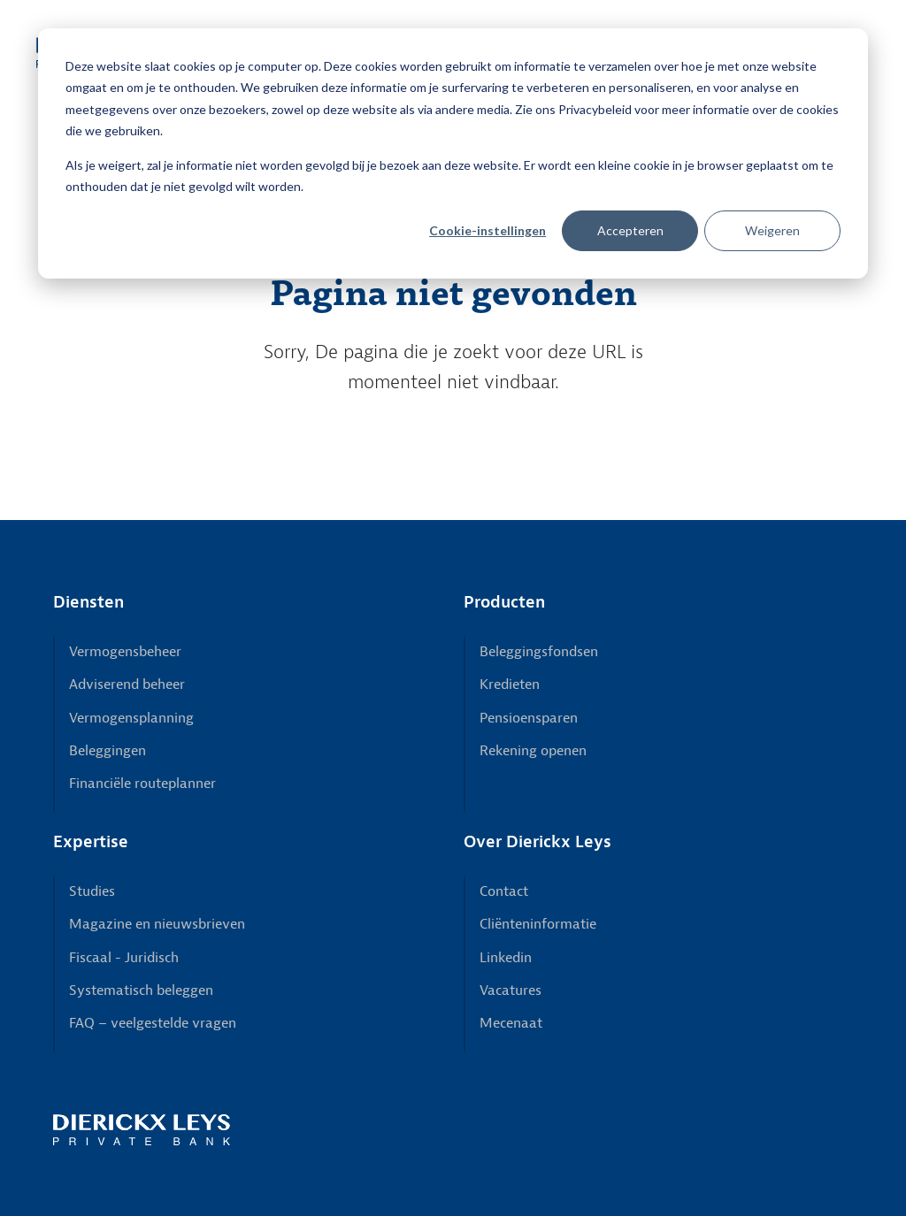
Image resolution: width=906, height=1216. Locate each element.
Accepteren (630, 230)
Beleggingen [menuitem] (107, 751)
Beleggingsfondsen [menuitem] (539, 652)
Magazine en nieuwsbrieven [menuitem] (157, 924)
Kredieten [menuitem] (510, 684)
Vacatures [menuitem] (510, 990)
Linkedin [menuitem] (506, 958)
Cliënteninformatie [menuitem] (538, 924)
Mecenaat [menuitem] (511, 1023)
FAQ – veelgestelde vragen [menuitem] (152, 1023)
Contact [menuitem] (504, 891)
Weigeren (772, 230)
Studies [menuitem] (92, 891)
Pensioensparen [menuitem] (529, 718)
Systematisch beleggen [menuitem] (141, 990)
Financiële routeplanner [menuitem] (142, 783)
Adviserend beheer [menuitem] (127, 684)
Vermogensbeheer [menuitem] (125, 652)
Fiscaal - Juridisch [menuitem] (124, 958)
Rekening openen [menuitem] (533, 751)
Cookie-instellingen (487, 230)
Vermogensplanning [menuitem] (131, 718)
